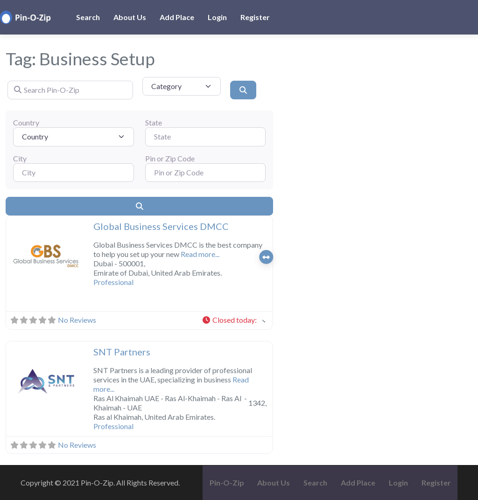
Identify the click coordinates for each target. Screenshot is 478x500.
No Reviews (77, 319)
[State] (205, 136)
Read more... (200, 254)
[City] (73, 172)
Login (217, 17)
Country (26, 122)
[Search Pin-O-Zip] (70, 90)
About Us (129, 17)
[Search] (243, 90)
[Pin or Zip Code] (205, 172)
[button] (12, 257)
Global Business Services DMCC (161, 226)
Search (88, 17)
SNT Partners (121, 351)
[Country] (73, 136)
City (20, 158)
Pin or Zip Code (170, 158)
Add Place (177, 17)
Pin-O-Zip (227, 482)
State (153, 122)
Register (255, 17)
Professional (113, 282)
